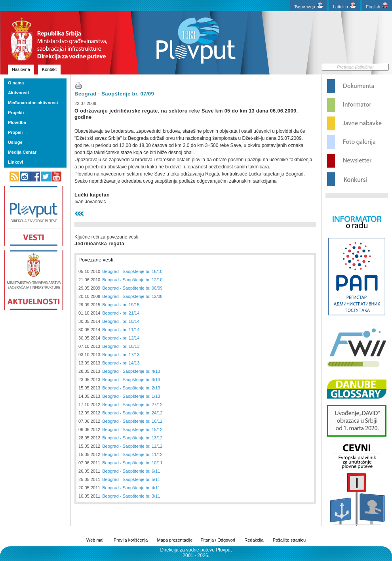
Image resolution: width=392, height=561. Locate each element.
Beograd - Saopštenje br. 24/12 (132, 412)
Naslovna (21, 69)
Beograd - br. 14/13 (120, 363)
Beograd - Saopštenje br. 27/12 (132, 404)
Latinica (344, 5)
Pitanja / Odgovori (217, 540)
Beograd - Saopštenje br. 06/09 (132, 288)
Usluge (15, 142)
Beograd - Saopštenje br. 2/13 (131, 387)
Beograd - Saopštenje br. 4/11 (131, 487)
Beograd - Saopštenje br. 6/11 (131, 471)
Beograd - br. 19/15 (120, 304)
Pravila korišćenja (131, 540)
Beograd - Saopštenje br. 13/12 (132, 437)
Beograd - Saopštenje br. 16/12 (132, 421)
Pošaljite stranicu (289, 540)
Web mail (95, 540)
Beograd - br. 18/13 (120, 346)
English (377, 5)
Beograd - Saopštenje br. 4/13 (131, 371)
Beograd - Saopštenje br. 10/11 (132, 462)
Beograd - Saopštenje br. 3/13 (131, 379)
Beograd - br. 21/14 (120, 313)
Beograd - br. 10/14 (120, 321)
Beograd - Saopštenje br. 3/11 (131, 496)
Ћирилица (308, 5)
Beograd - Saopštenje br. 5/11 (131, 479)
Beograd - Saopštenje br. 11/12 (132, 454)
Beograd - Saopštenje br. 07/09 (114, 94)
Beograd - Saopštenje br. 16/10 (132, 271)
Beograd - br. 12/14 (120, 338)
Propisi (15, 132)
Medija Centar (22, 152)
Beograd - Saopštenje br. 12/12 (132, 446)
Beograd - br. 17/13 (120, 354)
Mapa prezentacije (175, 540)
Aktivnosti (18, 92)
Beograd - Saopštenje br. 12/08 (132, 296)
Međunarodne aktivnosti (33, 102)
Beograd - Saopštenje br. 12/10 (132, 279)
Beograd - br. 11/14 (120, 329)
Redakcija (253, 540)
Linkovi (15, 162)
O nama (16, 82)
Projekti (16, 112)
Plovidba (17, 122)
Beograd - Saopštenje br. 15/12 (132, 429)
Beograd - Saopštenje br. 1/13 (131, 396)
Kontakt (49, 69)
